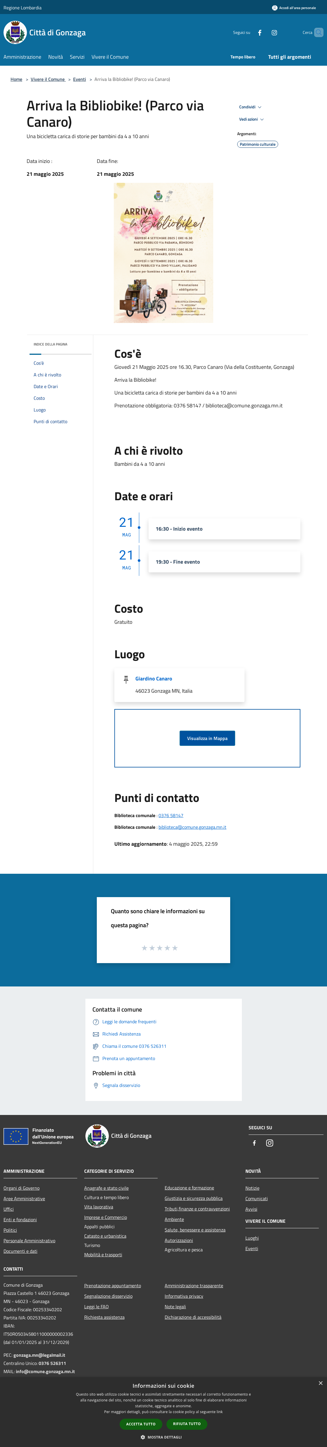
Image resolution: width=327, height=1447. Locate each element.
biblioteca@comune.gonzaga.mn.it (192, 827)
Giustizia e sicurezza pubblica (194, 1198)
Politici (10, 1230)
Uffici (9, 1209)
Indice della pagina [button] (50, 344)
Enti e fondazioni (20, 1219)
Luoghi (252, 1237)
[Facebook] (250, 32)
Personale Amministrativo (29, 1240)
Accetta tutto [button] (141, 1424)
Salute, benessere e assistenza (195, 1229)
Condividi (251, 107)
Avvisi (251, 1209)
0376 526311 (52, 1363)
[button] (163, 1437)
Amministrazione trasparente (194, 1285)
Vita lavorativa (98, 1206)
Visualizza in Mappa (207, 738)
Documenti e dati (20, 1251)
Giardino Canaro (153, 678)
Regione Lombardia (23, 7)
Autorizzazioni (179, 1240)
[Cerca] (316, 32)
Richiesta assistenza (104, 1317)
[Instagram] (264, 32)
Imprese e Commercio (105, 1217)
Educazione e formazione (189, 1187)
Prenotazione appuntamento (112, 1285)
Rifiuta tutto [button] (187, 1423)
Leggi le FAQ (96, 1306)
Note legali (175, 1306)
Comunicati (256, 1198)
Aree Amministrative (24, 1198)
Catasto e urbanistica (105, 1235)
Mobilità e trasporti (103, 1254)
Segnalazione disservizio (108, 1296)
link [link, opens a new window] (220, 1411)
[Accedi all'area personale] (293, 8)
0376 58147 (171, 815)
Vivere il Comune (48, 79)
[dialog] (163, 1412)
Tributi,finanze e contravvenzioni (197, 1208)
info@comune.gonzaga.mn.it (45, 1371)
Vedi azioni (252, 119)
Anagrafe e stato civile (106, 1187)
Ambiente (174, 1219)
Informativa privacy (184, 1296)
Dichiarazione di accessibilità (193, 1317)
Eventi (79, 79)
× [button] (320, 1383)
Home (16, 79)
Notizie (252, 1187)
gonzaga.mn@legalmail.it (39, 1355)
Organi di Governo (21, 1187)
